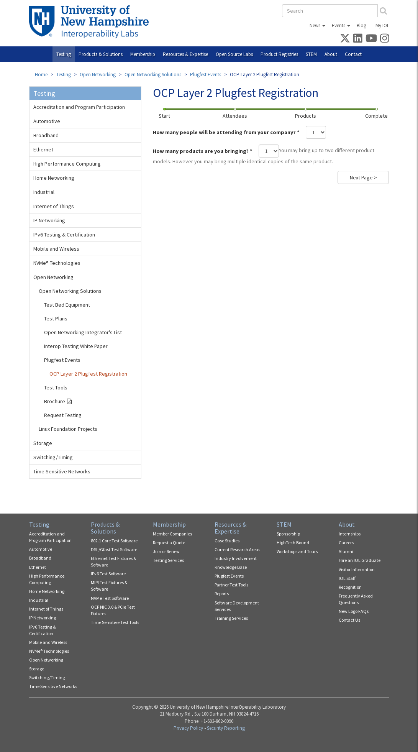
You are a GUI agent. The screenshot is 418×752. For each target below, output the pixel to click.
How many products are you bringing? (202, 151)
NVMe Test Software (110, 598)
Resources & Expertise (185, 54)
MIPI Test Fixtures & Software (109, 586)
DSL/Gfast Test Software (114, 549)
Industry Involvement (236, 558)
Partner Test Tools (231, 585)
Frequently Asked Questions (356, 599)
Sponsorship (288, 534)
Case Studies (227, 540)
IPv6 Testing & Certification (64, 234)
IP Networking (49, 220)
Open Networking (98, 74)
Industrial (43, 192)
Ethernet (43, 149)
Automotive (46, 121)
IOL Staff (347, 578)
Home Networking (53, 177)
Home (41, 74)
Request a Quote (169, 542)
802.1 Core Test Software (114, 540)
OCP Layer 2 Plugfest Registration (88, 373)
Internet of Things (53, 206)
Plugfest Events (205, 74)
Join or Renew (166, 551)
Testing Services (168, 560)
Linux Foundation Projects (68, 428)
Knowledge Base (231, 567)
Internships (350, 534)
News (315, 25)
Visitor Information (357, 569)
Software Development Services (237, 606)
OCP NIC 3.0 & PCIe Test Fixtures (113, 610)
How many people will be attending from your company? (226, 132)
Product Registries (279, 54)
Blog (361, 25)
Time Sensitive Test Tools (115, 622)
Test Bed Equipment (67, 304)
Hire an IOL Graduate (359, 560)
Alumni (346, 551)
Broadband (46, 135)
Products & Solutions (101, 54)
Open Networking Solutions (153, 74)
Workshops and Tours (297, 551)
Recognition (350, 587)
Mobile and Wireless (56, 248)
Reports (222, 593)
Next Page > (363, 177)
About (331, 54)
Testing (63, 54)
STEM (311, 54)
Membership (142, 54)
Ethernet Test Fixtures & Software (113, 561)
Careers (346, 542)
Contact (353, 54)
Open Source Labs (234, 54)
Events (338, 25)
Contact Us (349, 620)
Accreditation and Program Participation (79, 106)
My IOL (382, 25)
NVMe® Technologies (56, 262)
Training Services (231, 618)
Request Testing (63, 415)
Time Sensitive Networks (61, 471)
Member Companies (172, 534)
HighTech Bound (293, 542)
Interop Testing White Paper (76, 346)
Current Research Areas (237, 549)
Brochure (54, 401)
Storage (42, 443)
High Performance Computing (67, 163)
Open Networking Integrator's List (83, 332)
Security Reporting (226, 728)
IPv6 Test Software (108, 573)
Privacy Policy (188, 728)
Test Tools (55, 387)
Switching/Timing (53, 457)
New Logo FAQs (354, 611)
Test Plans (55, 318)
